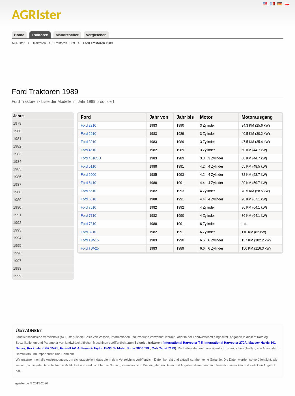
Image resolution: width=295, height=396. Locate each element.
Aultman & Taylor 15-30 (94, 348)
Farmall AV (68, 348)
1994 (17, 238)
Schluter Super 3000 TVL (131, 348)
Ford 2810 (88, 125)
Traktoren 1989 (64, 43)
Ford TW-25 (90, 248)
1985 (17, 169)
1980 (17, 131)
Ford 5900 (88, 175)
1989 (17, 200)
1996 (17, 253)
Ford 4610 (88, 150)
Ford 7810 (88, 224)
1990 (17, 207)
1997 (17, 261)
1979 (17, 123)
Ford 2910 (88, 134)
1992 (17, 222)
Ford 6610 (88, 191)
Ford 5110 (88, 166)
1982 (17, 146)
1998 (17, 268)
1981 (17, 139)
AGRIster (18, 43)
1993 (17, 230)
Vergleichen (96, 35)
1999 (17, 276)
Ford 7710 (88, 216)
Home (19, 35)
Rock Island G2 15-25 (42, 348)
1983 (17, 154)
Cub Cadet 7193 (163, 348)
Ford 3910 (88, 142)
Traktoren (40, 35)
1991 (17, 215)
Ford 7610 (88, 207)
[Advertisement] (148, 66)
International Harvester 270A (225, 342)
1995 (17, 245)
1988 (17, 192)
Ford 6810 (88, 199)
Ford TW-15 (90, 240)
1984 (17, 161)
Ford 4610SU (91, 158)
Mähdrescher (67, 35)
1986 (17, 177)
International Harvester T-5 (183, 342)
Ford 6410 (88, 183)
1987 (17, 184)
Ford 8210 (88, 232)
